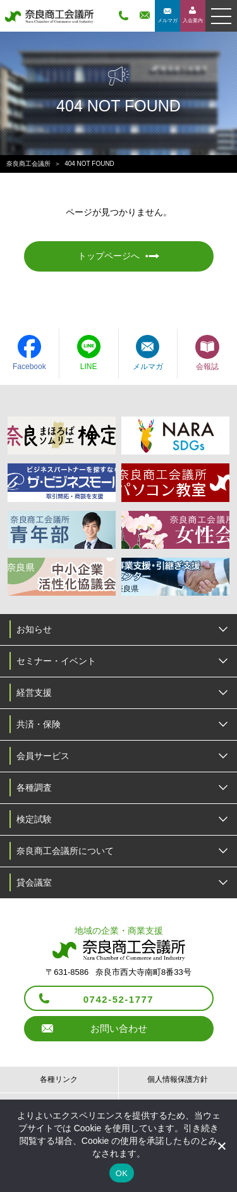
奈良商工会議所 (28, 163)
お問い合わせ (118, 1028)
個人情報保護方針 (177, 1079)
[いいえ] (221, 1145)
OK (122, 1173)
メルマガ (167, 20)
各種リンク (59, 1079)
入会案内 (193, 20)
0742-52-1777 (118, 999)
